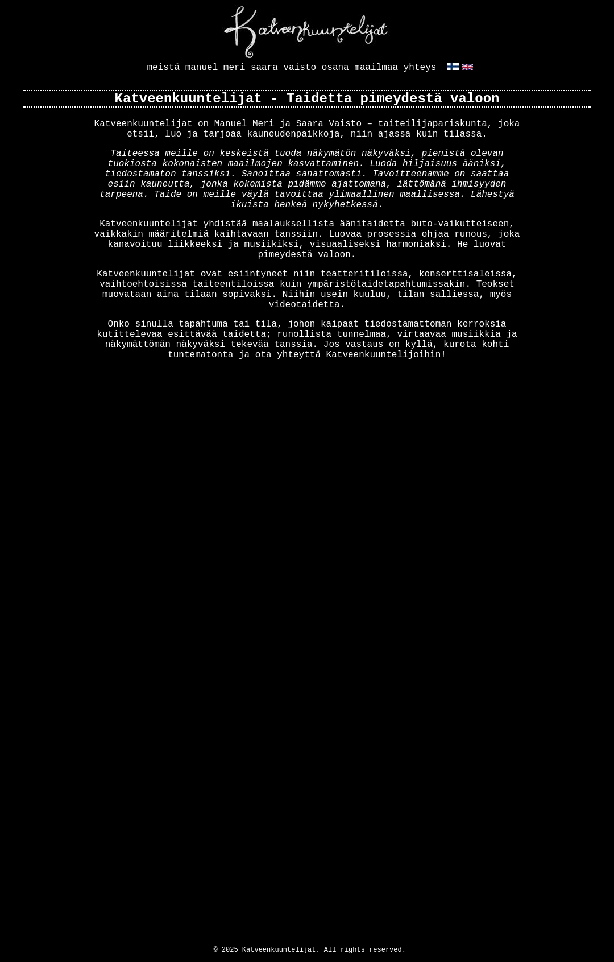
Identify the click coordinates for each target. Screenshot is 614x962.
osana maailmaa (360, 68)
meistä (163, 68)
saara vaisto (283, 68)
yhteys (420, 68)
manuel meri (215, 68)
